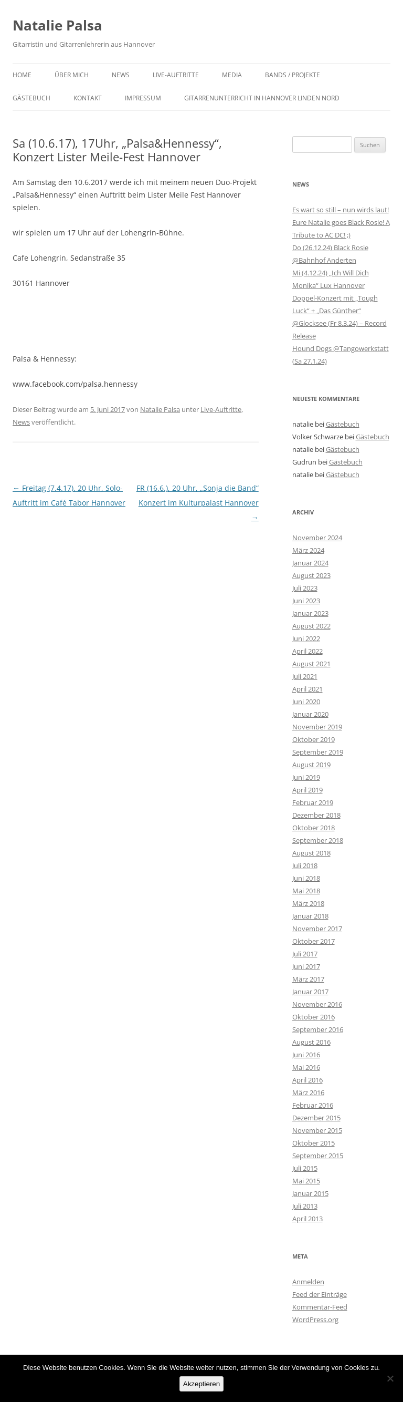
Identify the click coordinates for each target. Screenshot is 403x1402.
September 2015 (317, 1155)
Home (22, 74)
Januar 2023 (310, 613)
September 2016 (317, 1029)
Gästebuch (31, 98)
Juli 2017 (304, 953)
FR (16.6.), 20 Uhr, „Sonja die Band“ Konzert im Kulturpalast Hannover (197, 502)
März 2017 (308, 979)
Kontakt (87, 98)
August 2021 (311, 663)
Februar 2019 (312, 802)
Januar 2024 (310, 563)
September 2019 (317, 752)
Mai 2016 (306, 1067)
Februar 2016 (312, 1105)
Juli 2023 (304, 588)
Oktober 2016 (313, 1017)
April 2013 (307, 1218)
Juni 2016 (306, 1054)
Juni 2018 (306, 878)
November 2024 (317, 537)
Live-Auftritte (176, 74)
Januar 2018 (310, 916)
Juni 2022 (306, 638)
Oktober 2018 (313, 827)
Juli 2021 (304, 676)
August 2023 (311, 575)
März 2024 (308, 550)
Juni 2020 (306, 701)
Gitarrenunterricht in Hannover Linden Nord (262, 98)
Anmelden (308, 1281)
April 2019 (307, 790)
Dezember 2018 (316, 815)
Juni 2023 (306, 600)
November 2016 (317, 1004)
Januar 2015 (310, 1193)
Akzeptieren (201, 1384)
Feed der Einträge (319, 1294)
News (121, 74)
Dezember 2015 (316, 1117)
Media (232, 74)
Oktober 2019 (313, 739)
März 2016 (308, 1092)
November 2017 (317, 928)
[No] (390, 1378)
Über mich (72, 74)
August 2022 (311, 626)
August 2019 (311, 764)
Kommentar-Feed (319, 1307)
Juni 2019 (306, 777)
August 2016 (311, 1042)
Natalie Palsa (57, 25)
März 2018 (308, 903)
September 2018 (317, 840)
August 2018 (311, 853)
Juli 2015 (304, 1168)
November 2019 (317, 726)
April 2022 (307, 651)
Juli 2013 (304, 1206)
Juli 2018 (304, 865)
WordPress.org (315, 1319)
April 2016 (307, 1080)
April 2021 (307, 689)
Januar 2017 (310, 991)
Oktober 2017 (313, 941)
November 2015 (317, 1130)
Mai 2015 (306, 1180)
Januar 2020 (310, 714)
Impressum (143, 98)
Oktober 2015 (313, 1143)
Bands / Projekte (292, 74)
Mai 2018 (306, 890)
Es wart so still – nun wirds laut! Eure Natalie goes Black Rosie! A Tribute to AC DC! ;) (341, 222)
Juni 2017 (306, 966)
